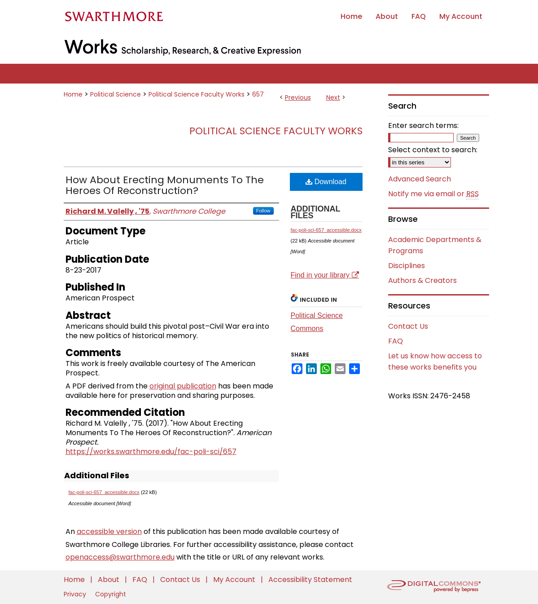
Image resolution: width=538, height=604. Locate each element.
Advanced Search (419, 179)
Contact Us (408, 326)
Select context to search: (432, 150)
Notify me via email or (433, 194)
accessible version (109, 531)
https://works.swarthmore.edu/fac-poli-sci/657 (151, 451)
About (109, 579)
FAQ (395, 341)
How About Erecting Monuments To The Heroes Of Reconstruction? (165, 185)
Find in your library (325, 275)
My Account (235, 579)
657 (258, 94)
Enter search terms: (423, 125)
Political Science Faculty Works (197, 94)
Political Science (115, 94)
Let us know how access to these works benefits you (435, 361)
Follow (263, 210)
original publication (182, 386)
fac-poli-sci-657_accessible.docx (104, 492)
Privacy (76, 594)
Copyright (110, 594)
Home (73, 94)
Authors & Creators (422, 280)
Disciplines (406, 265)
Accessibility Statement (310, 579)
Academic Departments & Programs (434, 245)
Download (326, 181)
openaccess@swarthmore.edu (120, 557)
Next (333, 97)
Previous (298, 97)
